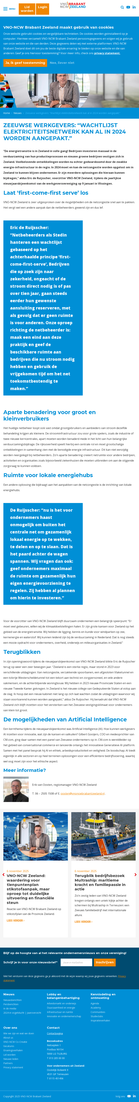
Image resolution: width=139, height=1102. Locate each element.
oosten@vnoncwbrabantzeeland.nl (83, 793)
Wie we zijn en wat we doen (18, 1033)
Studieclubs (97, 1016)
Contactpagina (55, 1033)
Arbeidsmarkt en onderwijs (61, 1003)
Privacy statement (13, 1067)
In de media (9, 1008)
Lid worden (27, 9)
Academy (96, 1007)
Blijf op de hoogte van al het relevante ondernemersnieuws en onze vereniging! (64, 953)
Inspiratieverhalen (100, 1020)
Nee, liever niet (62, 63)
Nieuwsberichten (12, 1000)
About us (8, 1037)
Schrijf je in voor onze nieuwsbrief (30, 962)
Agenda (95, 1003)
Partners (8, 1063)
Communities (98, 1012)
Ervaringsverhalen (13, 1050)
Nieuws (18, 113)
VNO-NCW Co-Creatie (15, 1041)
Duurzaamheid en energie (61, 1007)
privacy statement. (107, 53)
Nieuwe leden (10, 1059)
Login (42, 7)
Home (6, 113)
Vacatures (8, 1046)
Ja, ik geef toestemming (25, 63)
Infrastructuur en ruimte (60, 1012)
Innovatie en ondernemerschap (64, 1016)
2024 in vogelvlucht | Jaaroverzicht (22, 1012)
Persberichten (10, 1004)
